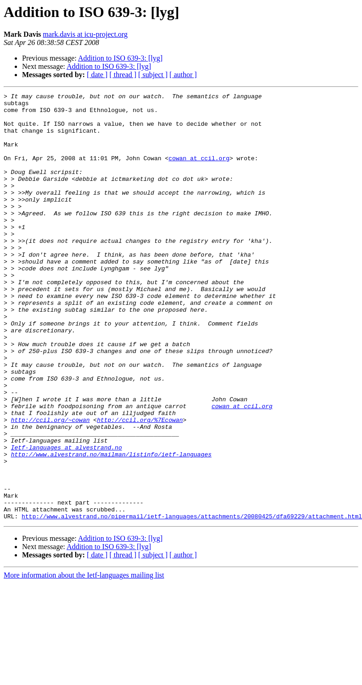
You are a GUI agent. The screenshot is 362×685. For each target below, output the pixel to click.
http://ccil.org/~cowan (50, 486)
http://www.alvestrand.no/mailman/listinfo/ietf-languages (111, 527)
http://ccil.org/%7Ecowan (140, 486)
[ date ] (97, 75)
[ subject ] (153, 75)
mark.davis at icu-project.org (85, 34)
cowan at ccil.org (199, 172)
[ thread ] (122, 75)
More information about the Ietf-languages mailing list (84, 660)
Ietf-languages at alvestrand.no (66, 519)
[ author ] (183, 75)
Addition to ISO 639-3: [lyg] (120, 58)
